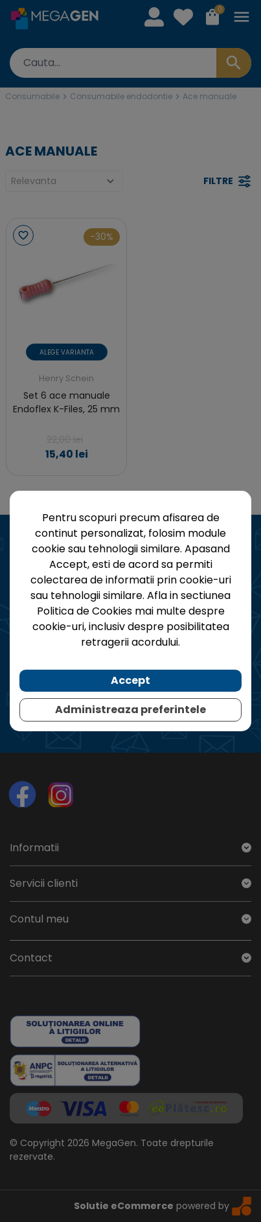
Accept (130, 680)
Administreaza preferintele (130, 709)
